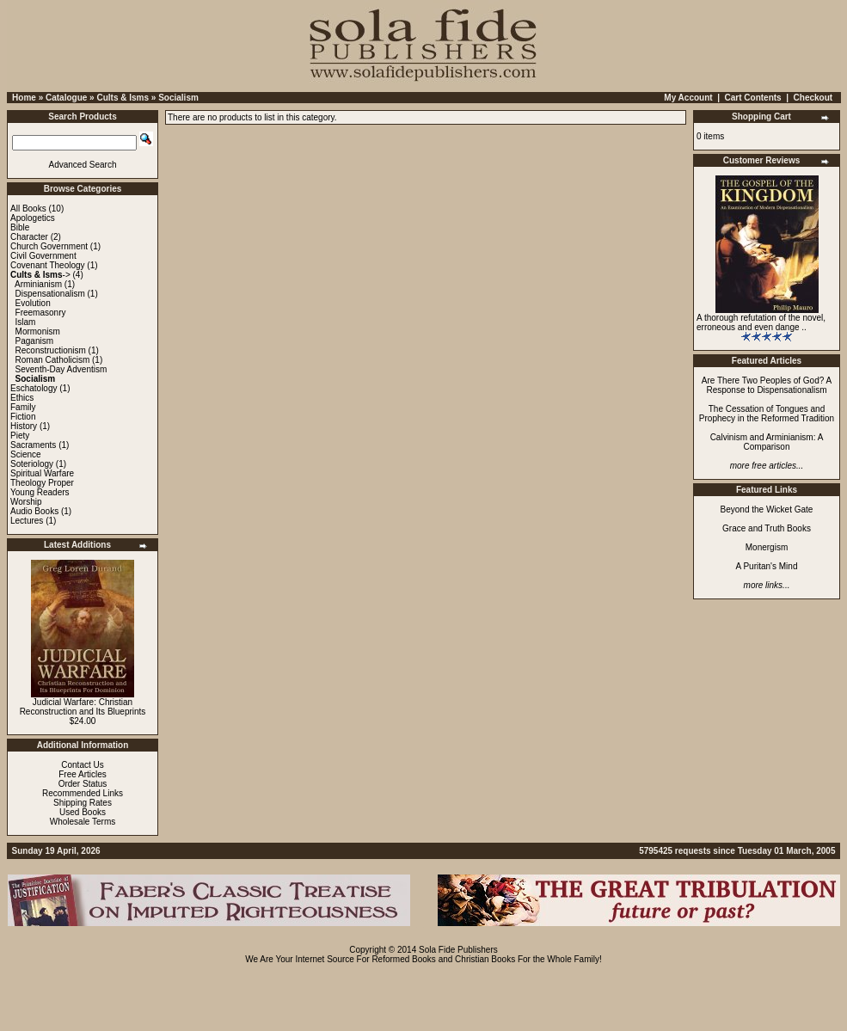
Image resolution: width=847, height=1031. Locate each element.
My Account (688, 97)
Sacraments (33, 445)
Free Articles (82, 774)
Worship (26, 501)
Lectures (26, 520)
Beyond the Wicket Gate (767, 509)
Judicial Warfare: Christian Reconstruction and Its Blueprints (83, 706)
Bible (19, 227)
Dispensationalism (50, 293)
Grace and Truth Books (766, 528)
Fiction (22, 416)
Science (25, 454)
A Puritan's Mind (767, 566)
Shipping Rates (82, 802)
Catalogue (66, 97)
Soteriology (31, 464)
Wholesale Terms (83, 821)
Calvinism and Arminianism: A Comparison (767, 442)
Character (29, 237)
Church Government (49, 246)
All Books (28, 208)
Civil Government (43, 256)
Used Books (82, 812)
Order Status (82, 784)
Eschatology (33, 388)
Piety (19, 435)
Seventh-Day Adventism (61, 369)
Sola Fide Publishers (458, 949)
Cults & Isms (122, 97)
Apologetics (32, 218)
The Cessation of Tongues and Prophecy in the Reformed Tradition (766, 413)
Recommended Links (82, 793)
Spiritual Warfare (42, 473)
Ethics (22, 397)
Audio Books (34, 511)
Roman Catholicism (52, 360)
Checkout (813, 97)
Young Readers (40, 492)
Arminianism (38, 284)
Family (22, 407)
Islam (25, 322)
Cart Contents (753, 97)
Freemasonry (40, 312)
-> (40, 274)
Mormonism (37, 331)
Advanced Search (83, 164)
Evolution (33, 303)
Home (24, 97)
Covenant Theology (47, 265)
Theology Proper (42, 483)
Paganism (34, 341)
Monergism (767, 547)
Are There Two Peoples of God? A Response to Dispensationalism (767, 385)
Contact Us (82, 765)
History (23, 426)
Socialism (178, 97)
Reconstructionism (50, 350)
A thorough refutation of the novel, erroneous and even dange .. (761, 322)
